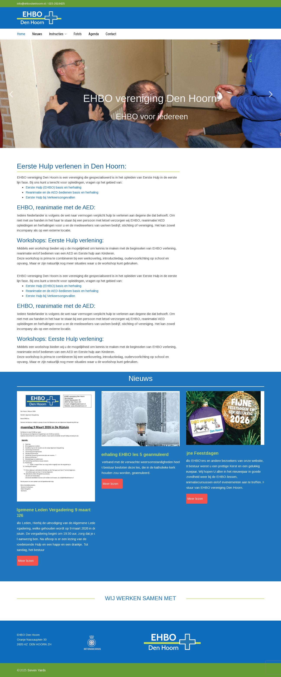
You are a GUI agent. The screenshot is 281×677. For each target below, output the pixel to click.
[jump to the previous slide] (11, 94)
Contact (111, 34)
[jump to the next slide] (271, 94)
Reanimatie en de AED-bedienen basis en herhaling (62, 192)
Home (21, 34)
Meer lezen (26, 560)
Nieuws (37, 34)
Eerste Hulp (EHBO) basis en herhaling (53, 187)
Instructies (56, 34)
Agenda (94, 34)
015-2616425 (56, 3)
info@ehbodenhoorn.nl (32, 3)
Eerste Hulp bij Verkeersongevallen (50, 197)
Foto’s (78, 34)
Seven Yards (37, 670)
